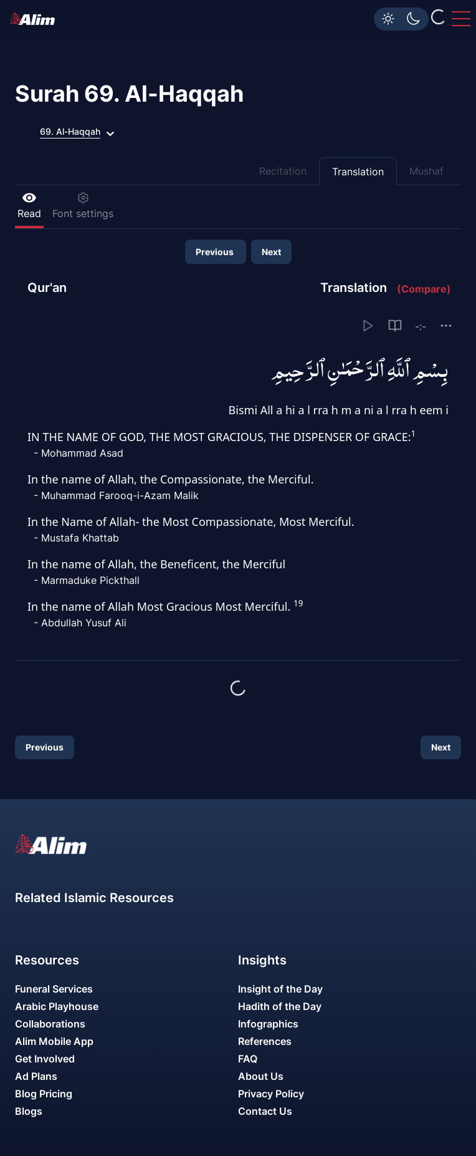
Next (271, 251)
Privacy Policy (271, 1093)
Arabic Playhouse (56, 1006)
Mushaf (426, 171)
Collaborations (50, 1024)
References (265, 1041)
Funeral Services (54, 989)
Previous (216, 251)
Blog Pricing (43, 1093)
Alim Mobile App (54, 1041)
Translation (358, 171)
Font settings (82, 206)
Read (29, 206)
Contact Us (265, 1111)
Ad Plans (36, 1076)
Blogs (28, 1111)
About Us (260, 1076)
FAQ (247, 1058)
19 (298, 603)
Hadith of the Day (279, 1006)
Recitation (283, 171)
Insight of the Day (280, 989)
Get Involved (45, 1058)
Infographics (268, 1024)
